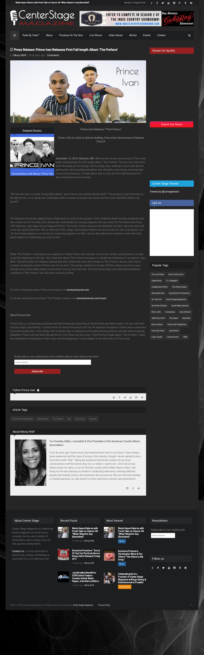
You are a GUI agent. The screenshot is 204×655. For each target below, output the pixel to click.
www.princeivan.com (78, 289)
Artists (133, 35)
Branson (93, 419)
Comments (53, 55)
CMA (185, 337)
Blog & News (124, 587)
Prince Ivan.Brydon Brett (22, 419)
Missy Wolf (19, 55)
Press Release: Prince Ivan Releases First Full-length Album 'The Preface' (66, 50)
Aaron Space (42, 419)
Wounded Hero (158, 293)
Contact (161, 35)
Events (147, 35)
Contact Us (18, 551)
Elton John (156, 312)
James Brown (173, 337)
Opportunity (156, 281)
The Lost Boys (158, 274)
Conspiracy (170, 312)
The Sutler (173, 318)
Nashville (186, 318)
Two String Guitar (179, 287)
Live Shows (95, 35)
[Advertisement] (173, 153)
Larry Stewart (185, 312)
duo (69, 419)
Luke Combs (157, 337)
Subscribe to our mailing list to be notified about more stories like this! (56, 356)
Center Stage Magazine (176, 299)
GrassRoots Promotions (179, 293)
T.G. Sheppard (171, 281)
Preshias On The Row (71, 35)
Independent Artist (160, 287)
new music (80, 419)
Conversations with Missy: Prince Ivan (32, 173)
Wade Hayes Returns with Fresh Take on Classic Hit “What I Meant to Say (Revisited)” (52, 3)
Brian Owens (157, 324)
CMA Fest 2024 (158, 318)
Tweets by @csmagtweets (164, 191)
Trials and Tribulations (176, 324)
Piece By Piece (158, 331)
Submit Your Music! (172, 124)
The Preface (58, 419)
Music (49, 35)
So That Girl (156, 299)
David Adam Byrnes (179, 306)
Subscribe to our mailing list (168, 530)
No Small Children (159, 306)
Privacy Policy (104, 605)
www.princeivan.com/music (91, 298)
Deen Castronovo (175, 274)
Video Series (116, 35)
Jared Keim (174, 331)
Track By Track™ (31, 35)
